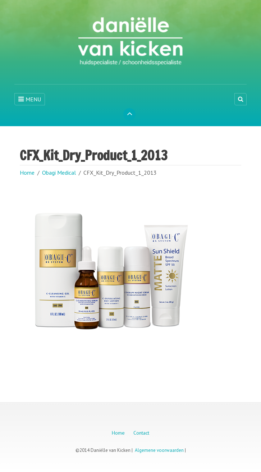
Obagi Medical (59, 172)
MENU (29, 99)
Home (27, 172)
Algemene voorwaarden (159, 450)
